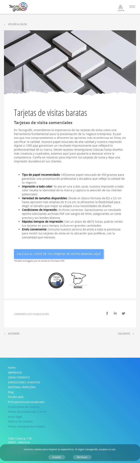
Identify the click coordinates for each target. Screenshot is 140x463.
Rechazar (82, 457)
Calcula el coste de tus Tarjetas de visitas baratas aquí (59, 254)
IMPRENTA (15, 372)
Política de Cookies (20, 421)
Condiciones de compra (23, 407)
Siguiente (124, 333)
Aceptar (56, 457)
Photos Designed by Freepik (26, 426)
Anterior (13, 333)
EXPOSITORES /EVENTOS (24, 382)
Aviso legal (15, 417)
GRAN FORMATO (19, 377)
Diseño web (16, 397)
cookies (38, 449)
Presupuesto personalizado (26, 402)
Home (12, 367)
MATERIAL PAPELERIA (22, 387)
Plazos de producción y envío (27, 412)
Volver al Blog (17, 24)
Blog (11, 392)
